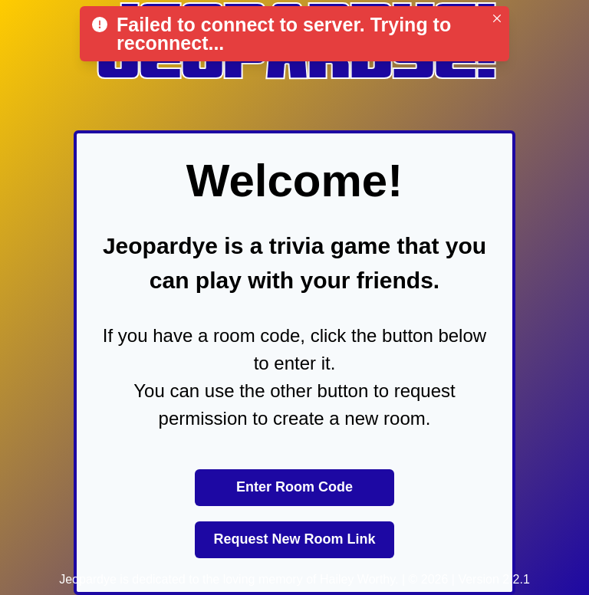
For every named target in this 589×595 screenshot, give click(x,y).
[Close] (497, 18)
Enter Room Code (294, 487)
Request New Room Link (294, 539)
